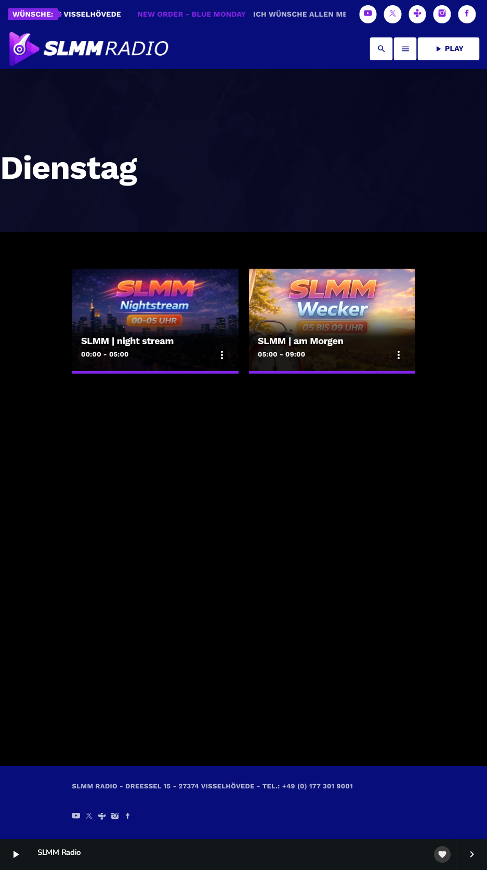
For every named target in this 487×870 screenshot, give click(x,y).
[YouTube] (368, 14)
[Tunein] (417, 14)
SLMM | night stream (127, 341)
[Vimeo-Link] (88, 49)
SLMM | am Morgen (300, 341)
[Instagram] (442, 14)
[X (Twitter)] (393, 14)
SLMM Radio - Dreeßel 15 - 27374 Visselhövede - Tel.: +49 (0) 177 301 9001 (212, 786)
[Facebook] (467, 14)
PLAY (448, 49)
